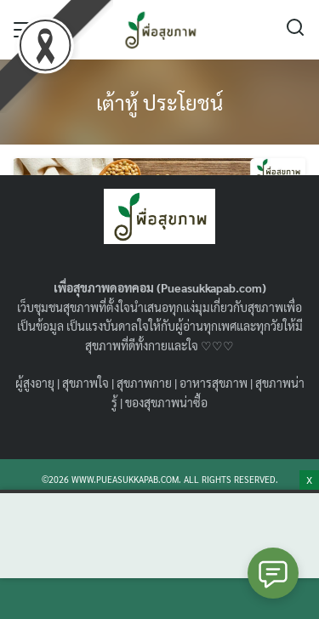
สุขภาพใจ (85, 382)
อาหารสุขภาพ (213, 382)
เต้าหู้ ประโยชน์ (159, 102)
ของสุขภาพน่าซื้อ (166, 402)
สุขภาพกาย (144, 382)
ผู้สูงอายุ (34, 382)
